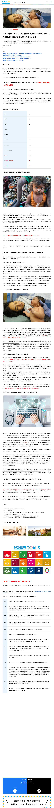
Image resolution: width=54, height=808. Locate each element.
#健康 (4, 45)
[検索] (47, 2)
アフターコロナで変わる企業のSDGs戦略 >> (11, 538)
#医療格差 (10, 45)
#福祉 (6, 45)
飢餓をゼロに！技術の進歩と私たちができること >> (37, 538)
